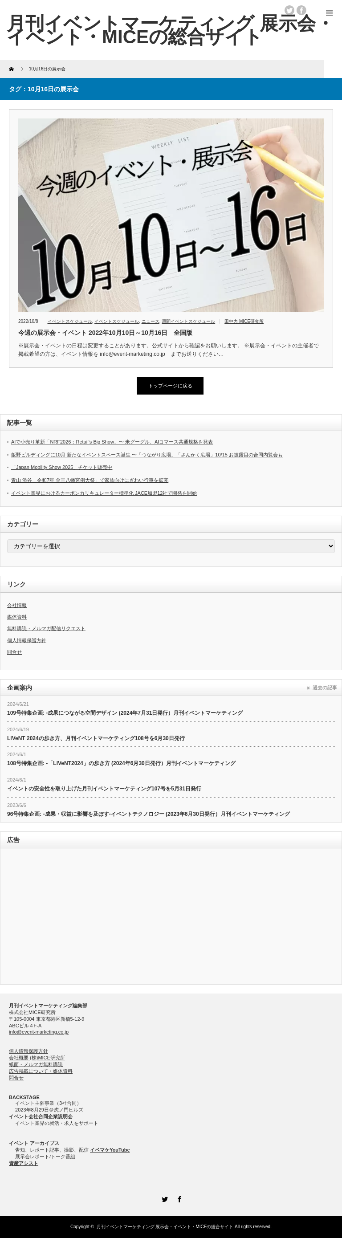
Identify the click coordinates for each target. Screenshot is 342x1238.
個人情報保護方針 (26, 640)
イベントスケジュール (70, 321)
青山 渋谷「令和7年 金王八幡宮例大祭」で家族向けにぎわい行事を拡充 (89, 480)
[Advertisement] (171, 917)
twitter (289, 10)
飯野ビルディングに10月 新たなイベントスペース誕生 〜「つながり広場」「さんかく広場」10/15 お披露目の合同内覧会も (147, 454)
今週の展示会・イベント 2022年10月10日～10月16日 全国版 (105, 332)
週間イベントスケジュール (188, 321)
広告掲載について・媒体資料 (41, 1071)
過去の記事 (325, 687)
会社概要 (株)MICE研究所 (37, 1057)
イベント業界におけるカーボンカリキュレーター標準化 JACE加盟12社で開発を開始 (104, 493)
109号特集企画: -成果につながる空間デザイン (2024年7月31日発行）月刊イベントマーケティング (125, 713)
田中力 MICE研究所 (244, 321)
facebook (301, 10)
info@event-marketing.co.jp (39, 1031)
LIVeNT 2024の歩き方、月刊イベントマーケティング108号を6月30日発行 (96, 738)
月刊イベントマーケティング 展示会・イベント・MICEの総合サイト (165, 1226)
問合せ (14, 652)
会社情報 (17, 605)
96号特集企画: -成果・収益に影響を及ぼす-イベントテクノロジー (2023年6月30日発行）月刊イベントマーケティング (148, 814)
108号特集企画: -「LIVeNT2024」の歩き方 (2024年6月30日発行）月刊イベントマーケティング (121, 763)
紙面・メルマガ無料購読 (36, 1064)
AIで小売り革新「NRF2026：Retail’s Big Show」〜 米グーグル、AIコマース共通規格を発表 (112, 441)
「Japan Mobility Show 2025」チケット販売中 (61, 467)
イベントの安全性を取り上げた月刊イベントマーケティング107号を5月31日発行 (104, 789)
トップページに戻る (170, 385)
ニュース (150, 321)
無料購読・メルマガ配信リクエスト (46, 628)
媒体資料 (17, 616)
